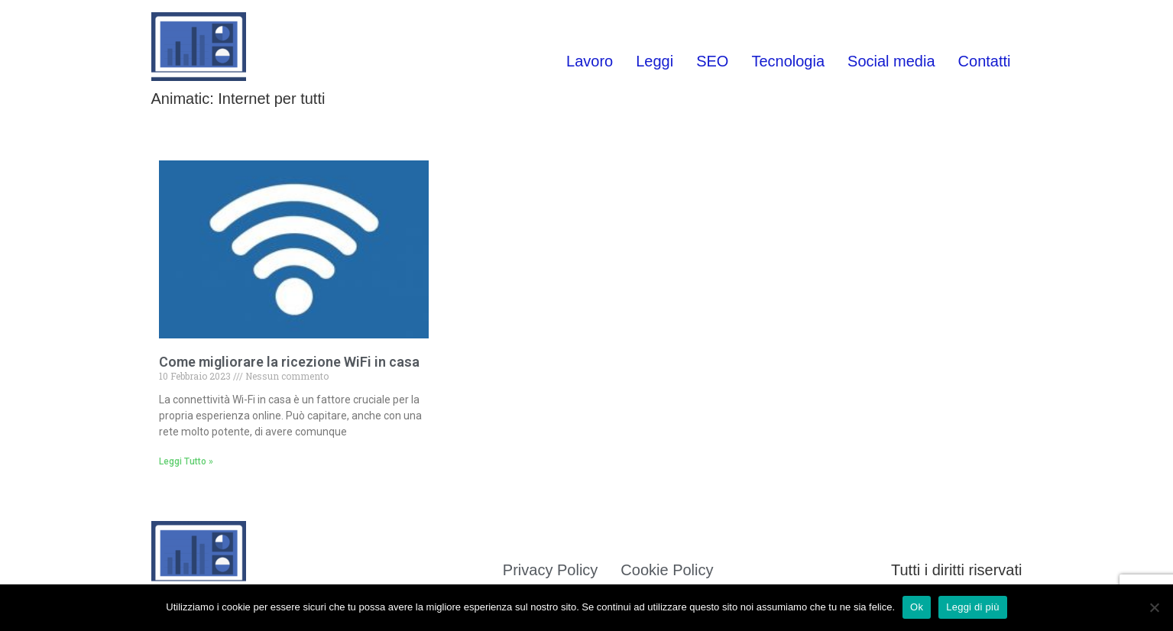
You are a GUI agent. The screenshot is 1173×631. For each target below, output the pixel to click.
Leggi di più (973, 607)
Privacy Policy (550, 569)
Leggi (654, 61)
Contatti (984, 61)
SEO (712, 61)
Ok (916, 607)
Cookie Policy (667, 569)
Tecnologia (788, 61)
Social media (891, 61)
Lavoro (589, 61)
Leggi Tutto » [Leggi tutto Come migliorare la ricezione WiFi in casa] (186, 461)
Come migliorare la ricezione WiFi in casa (289, 362)
